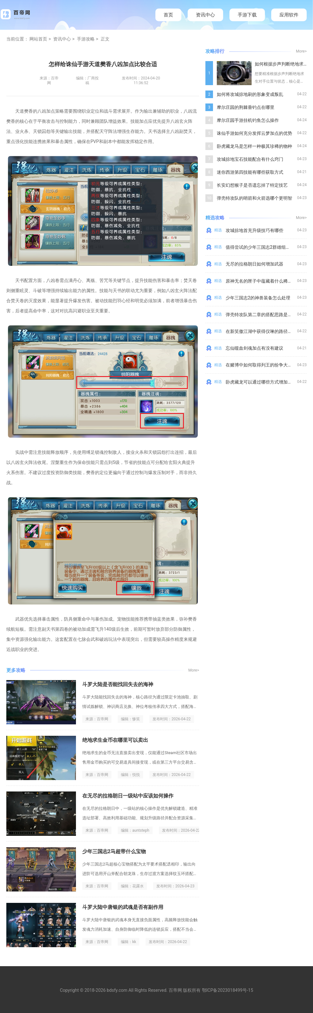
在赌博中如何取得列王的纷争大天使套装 (265, 364)
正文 (105, 38)
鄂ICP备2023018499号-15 (227, 990)
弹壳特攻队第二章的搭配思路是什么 (261, 314)
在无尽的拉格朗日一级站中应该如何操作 (127, 796)
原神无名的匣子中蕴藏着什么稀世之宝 (263, 281)
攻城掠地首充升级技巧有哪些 (254, 230)
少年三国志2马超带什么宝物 (114, 851)
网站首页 (38, 38)
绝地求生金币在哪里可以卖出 (115, 740)
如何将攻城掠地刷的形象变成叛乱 (250, 94)
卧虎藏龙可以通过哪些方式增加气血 (261, 382)
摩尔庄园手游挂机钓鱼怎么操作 (248, 120)
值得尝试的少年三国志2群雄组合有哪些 (265, 247)
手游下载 (247, 15)
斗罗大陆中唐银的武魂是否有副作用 (122, 907)
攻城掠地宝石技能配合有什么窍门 (250, 159)
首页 (168, 15)
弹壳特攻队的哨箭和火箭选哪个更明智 (254, 198)
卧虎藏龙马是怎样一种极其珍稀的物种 (254, 146)
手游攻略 (86, 38)
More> (193, 670)
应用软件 (288, 15)
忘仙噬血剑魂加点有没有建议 (254, 348)
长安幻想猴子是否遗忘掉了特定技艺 (252, 185)
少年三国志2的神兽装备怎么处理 (258, 297)
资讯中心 (205, 15)
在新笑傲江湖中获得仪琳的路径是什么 (263, 331)
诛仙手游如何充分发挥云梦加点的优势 (254, 133)
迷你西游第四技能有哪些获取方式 (250, 172)
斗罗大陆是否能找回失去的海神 (117, 684)
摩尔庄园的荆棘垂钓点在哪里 (245, 107)
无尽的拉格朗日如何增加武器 (254, 263)
